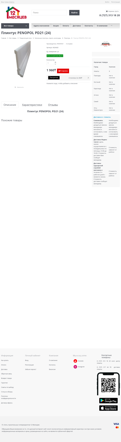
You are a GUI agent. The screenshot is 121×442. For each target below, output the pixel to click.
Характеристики (32, 104)
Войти (107, 2)
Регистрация (115, 2)
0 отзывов (69, 44)
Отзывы (53, 104)
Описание (10, 104)
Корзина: (113, 11)
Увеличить (20, 87)
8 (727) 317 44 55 (105, 367)
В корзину (64, 71)
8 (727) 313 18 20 (104, 361)
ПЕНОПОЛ (60, 44)
